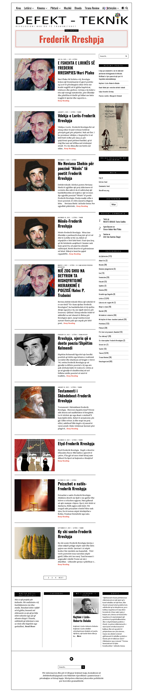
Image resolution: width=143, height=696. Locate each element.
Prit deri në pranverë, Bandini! (109, 329)
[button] (126, 56)
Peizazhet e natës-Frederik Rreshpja (72, 489)
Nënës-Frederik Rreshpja (70, 227)
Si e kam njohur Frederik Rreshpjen (111, 338)
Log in (101, 177)
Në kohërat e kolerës (106, 313)
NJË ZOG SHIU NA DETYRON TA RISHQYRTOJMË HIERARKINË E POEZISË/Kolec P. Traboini (71, 287)
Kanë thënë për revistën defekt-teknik (112, 87)
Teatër (101, 346)
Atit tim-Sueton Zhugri (112, 236)
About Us (102, 259)
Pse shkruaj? (103, 333)
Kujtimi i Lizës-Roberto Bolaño (109, 83)
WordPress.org (104, 189)
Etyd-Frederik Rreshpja (69, 449)
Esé (70, 59)
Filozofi (101, 280)
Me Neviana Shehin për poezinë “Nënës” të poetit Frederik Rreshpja (76, 175)
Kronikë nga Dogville (106, 292)
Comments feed (104, 185)
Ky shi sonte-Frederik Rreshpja (75, 537)
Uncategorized (104, 358)
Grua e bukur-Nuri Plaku (112, 228)
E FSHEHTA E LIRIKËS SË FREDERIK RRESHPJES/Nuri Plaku (74, 70)
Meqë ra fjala (103, 305)
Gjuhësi (101, 284)
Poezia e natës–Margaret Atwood (110, 95)
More (79, 639)
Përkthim (102, 321)
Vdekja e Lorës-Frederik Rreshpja (72, 122)
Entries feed (103, 181)
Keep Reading (63, 105)
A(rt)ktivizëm (103, 255)
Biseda (101, 263)
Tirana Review (83, 338)
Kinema (101, 288)
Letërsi (75, 59)
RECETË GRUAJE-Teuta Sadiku (114, 220)
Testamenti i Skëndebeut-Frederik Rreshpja (75, 399)
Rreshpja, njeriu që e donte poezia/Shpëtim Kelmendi (76, 346)
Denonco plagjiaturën (106, 267)
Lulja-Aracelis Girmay (106, 91)
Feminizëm (102, 276)
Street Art (102, 342)
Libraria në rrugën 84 (106, 300)
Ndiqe (114, 203)
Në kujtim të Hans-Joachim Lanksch (111, 317)
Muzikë (101, 309)
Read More (30, 630)
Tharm (79, 117)
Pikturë (101, 325)
